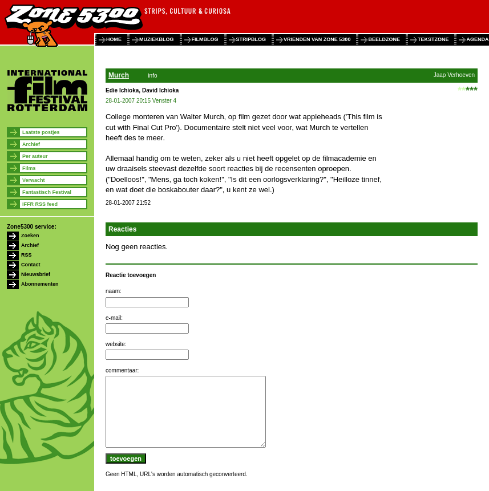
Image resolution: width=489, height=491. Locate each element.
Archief (31, 144)
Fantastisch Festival (46, 192)
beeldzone (384, 39)
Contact (31, 264)
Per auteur (35, 156)
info (152, 75)
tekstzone (433, 39)
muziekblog (156, 39)
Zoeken (30, 235)
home (114, 39)
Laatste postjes (41, 132)
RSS (26, 255)
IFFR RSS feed (40, 204)
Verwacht (33, 180)
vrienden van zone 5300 (317, 39)
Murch (118, 75)
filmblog (205, 39)
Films (29, 168)
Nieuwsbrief (35, 274)
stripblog (251, 39)
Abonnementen (40, 284)
